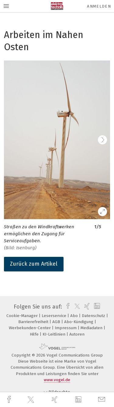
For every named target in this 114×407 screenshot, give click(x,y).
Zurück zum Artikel (33, 263)
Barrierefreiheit (34, 321)
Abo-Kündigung (79, 321)
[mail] (102, 399)
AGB (56, 321)
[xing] (55, 399)
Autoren (77, 334)
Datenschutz (94, 315)
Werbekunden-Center (30, 327)
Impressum (66, 327)
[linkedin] (79, 400)
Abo (74, 315)
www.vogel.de (57, 379)
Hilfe (35, 334)
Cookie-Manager (22, 315)
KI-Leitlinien (55, 334)
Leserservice (54, 315)
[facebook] (9, 399)
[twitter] (31, 399)
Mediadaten (92, 327)
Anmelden (99, 6)
